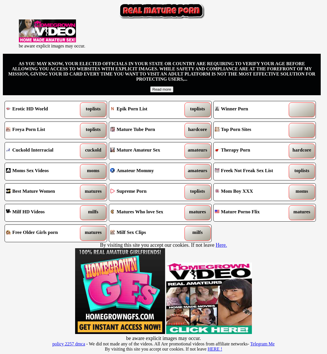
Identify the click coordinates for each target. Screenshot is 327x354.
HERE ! (215, 349)
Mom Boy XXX (251, 192)
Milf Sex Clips (147, 233)
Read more (162, 89)
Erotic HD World (42, 109)
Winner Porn (251, 109)
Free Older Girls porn (42, 233)
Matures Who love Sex (147, 212)
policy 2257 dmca (68, 343)
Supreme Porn (147, 192)
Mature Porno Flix (251, 212)
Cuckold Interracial (42, 151)
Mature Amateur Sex (147, 151)
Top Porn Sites (251, 130)
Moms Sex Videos (42, 171)
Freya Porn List (42, 130)
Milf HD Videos (42, 212)
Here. (221, 245)
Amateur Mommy (147, 171)
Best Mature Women (42, 192)
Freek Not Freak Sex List (251, 171)
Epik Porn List (147, 109)
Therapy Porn (251, 151)
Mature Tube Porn (147, 130)
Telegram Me (262, 343)
